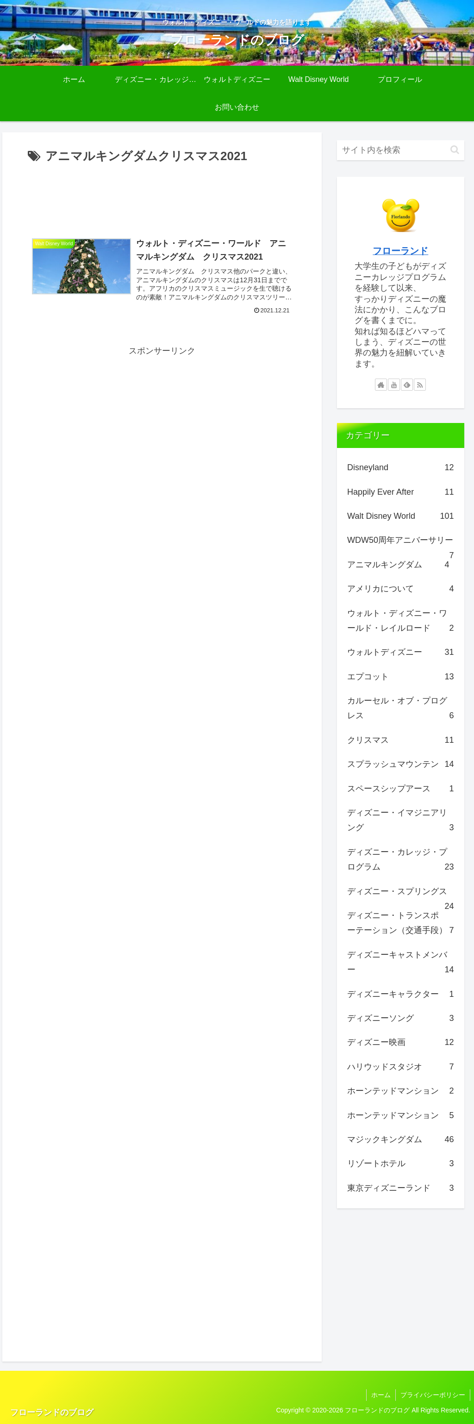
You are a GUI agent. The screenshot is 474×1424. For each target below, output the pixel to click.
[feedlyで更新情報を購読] (407, 385)
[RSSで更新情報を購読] (420, 385)
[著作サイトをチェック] (381, 385)
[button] (455, 149)
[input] (400, 150)
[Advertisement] (162, 195)
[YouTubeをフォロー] (394, 385)
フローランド (400, 251)
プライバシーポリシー (432, 1395)
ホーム (381, 1395)
